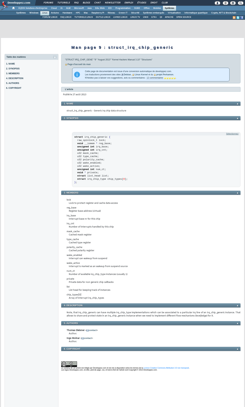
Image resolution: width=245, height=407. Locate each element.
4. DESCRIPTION (14, 78)
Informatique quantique (196, 13)
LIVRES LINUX (120, 17)
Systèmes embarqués (153, 13)
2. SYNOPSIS (13, 68)
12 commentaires (155, 78)
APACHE (169, 17)
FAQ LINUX (65, 17)
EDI (110, 8)
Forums (48, 2)
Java (89, 8)
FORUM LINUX (49, 17)
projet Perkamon (164, 74)
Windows (34, 13)
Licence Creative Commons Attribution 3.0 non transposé (166, 368)
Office (147, 8)
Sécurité (135, 13)
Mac (86, 13)
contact (93, 330)
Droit (154, 2)
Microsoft (79, 8)
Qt (161, 17)
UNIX (145, 17)
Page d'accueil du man (79, 64)
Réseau (111, 13)
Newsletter (112, 2)
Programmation (123, 8)
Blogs (86, 2)
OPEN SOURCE (183, 17)
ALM (68, 8)
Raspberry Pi (97, 13)
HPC (78, 13)
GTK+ (154, 17)
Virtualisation (174, 13)
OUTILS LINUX (103, 17)
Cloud (54, 8)
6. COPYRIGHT (13, 88)
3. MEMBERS (13, 73)
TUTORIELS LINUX (83, 17)
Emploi (128, 2)
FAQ (76, 2)
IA (61, 8)
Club (164, 2)
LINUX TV (135, 17)
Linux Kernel (141, 74)
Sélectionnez (232, 134)
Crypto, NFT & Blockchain (223, 13)
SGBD (137, 8)
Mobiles (157, 8)
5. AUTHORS (12, 83)
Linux (44, 13)
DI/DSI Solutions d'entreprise (32, 8)
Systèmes (169, 8)
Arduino (55, 13)
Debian (127, 74)
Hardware (67, 13)
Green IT (123, 13)
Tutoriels (63, 2)
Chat (97, 2)
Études (141, 2)
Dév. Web (100, 8)
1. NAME (10, 64)
